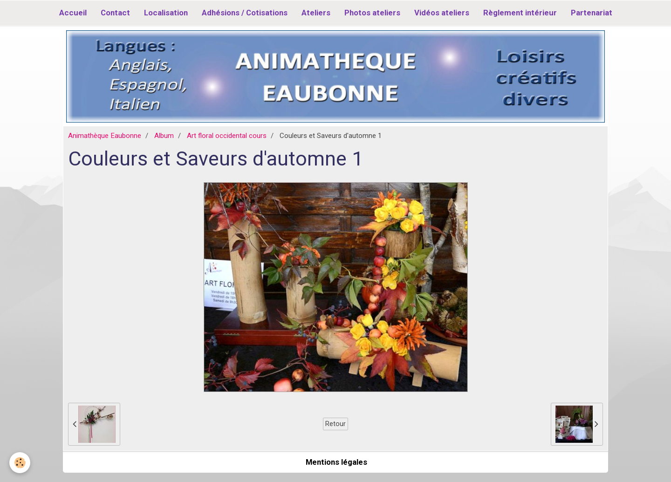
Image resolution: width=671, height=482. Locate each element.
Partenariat (591, 12)
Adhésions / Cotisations (245, 12)
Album (164, 135)
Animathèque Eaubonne (104, 135)
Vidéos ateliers (441, 12)
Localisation (166, 12)
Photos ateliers (372, 12)
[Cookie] (19, 462)
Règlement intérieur (520, 12)
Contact (115, 12)
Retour (335, 423)
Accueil (73, 12)
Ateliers (315, 12)
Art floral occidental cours (227, 135)
